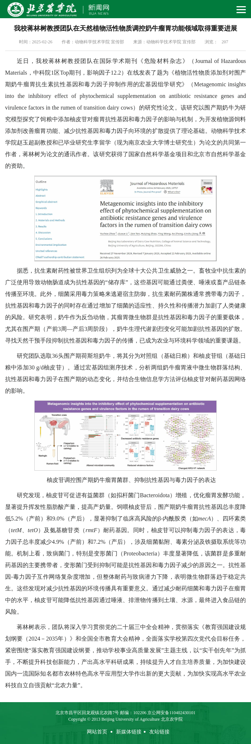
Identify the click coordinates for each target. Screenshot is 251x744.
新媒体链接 (129, 732)
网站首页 (97, 732)
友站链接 (159, 732)
